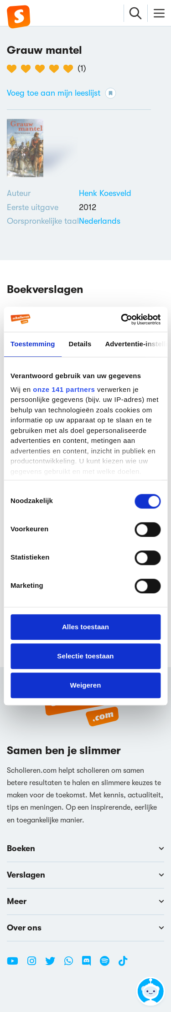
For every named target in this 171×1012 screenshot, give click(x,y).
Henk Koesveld (105, 193)
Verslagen (85, 874)
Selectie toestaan (85, 656)
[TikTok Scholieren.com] (123, 964)
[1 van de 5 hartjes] (14, 69)
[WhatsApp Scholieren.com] (72, 964)
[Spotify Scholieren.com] (108, 964)
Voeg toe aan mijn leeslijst (61, 93)
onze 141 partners (64, 389)
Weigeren (85, 685)
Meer (85, 901)
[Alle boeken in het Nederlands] (99, 221)
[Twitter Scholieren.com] (53, 964)
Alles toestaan (85, 627)
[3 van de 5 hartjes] (42, 69)
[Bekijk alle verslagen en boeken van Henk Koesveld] (105, 193)
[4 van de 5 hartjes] (56, 69)
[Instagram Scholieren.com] (35, 964)
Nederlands (99, 221)
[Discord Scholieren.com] (90, 964)
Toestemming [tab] (32, 344)
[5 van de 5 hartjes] (70, 69)
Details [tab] (80, 344)
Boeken (85, 848)
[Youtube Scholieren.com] (16, 964)
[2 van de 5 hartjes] (28, 69)
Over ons (85, 927)
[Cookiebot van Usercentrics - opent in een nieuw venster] (122, 319)
